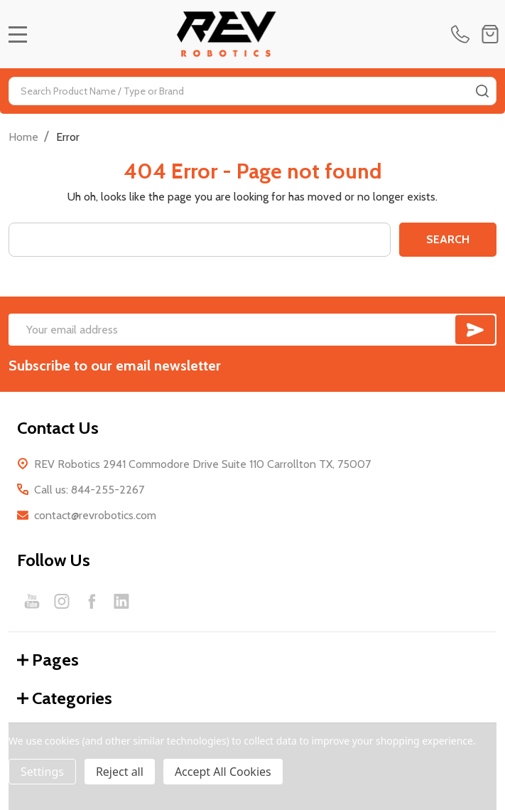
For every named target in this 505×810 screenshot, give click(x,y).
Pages (48, 659)
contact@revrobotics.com (95, 515)
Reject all (119, 771)
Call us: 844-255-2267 (89, 489)
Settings (42, 771)
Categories (64, 698)
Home (23, 137)
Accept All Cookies (223, 771)
